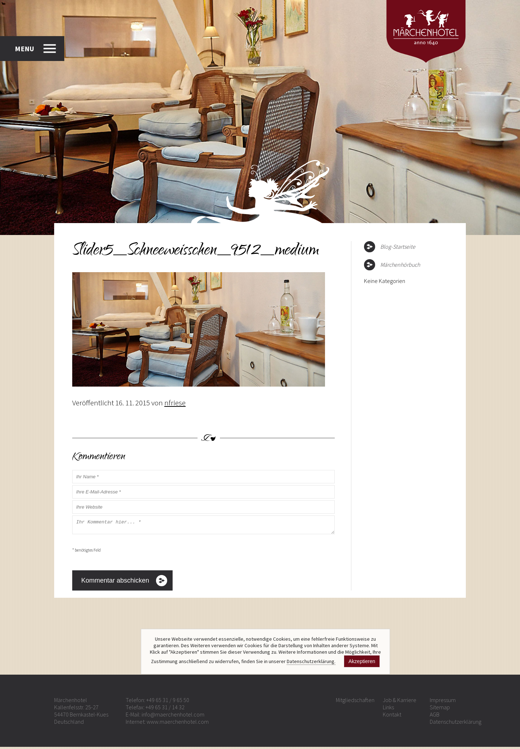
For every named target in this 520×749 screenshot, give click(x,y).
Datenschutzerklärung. (311, 661)
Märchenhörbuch (400, 264)
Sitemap (440, 709)
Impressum (443, 702)
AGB (434, 716)
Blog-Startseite (397, 246)
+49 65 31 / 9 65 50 (167, 702)
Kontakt (392, 716)
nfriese (175, 403)
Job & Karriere (399, 702)
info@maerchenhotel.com (173, 716)
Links (388, 709)
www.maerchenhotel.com (178, 723)
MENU (24, 48)
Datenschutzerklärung (455, 723)
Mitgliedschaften (355, 702)
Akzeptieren (361, 661)
